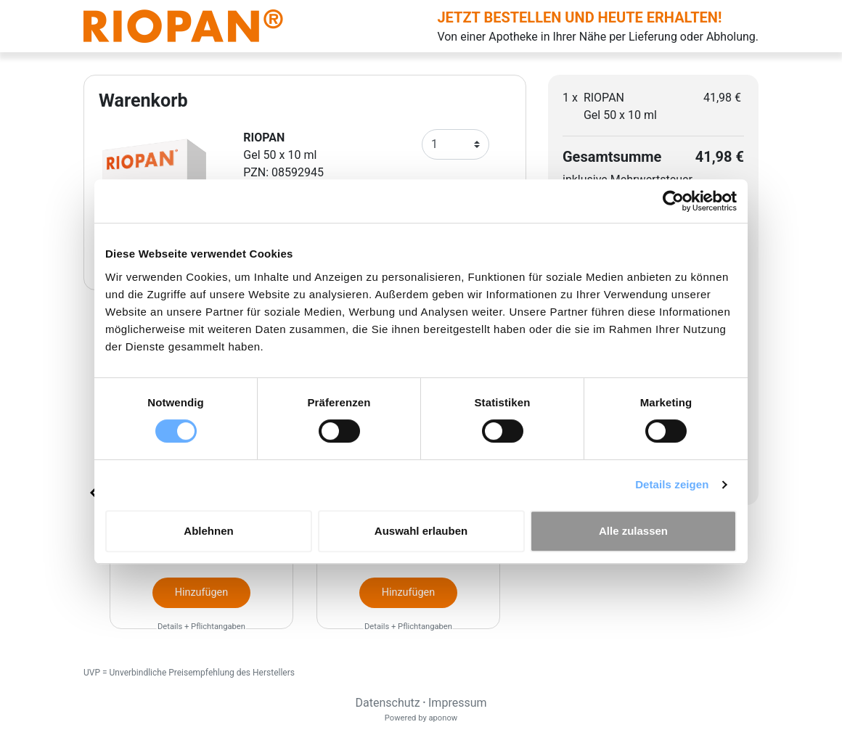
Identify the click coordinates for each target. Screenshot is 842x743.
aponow (442, 718)
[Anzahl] (455, 144)
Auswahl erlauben (421, 531)
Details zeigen (671, 484)
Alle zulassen (633, 531)
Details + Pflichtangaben (201, 626)
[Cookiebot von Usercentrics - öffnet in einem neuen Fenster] (673, 201)
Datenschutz (387, 703)
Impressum (457, 703)
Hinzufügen (201, 592)
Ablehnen (208, 531)
